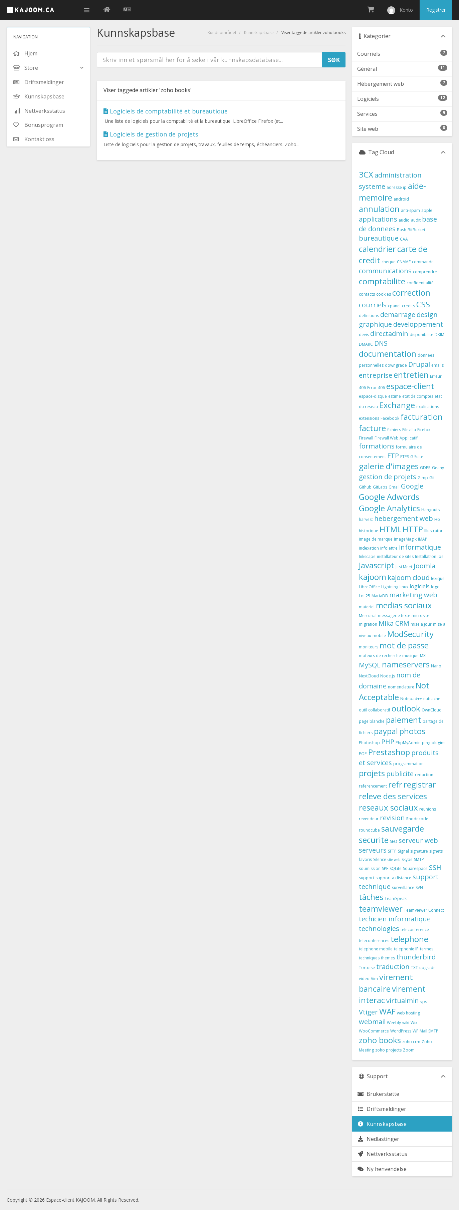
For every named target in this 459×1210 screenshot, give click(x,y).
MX (423, 655)
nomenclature (401, 687)
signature (419, 851)
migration (368, 624)
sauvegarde (402, 828)
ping (426, 742)
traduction (393, 966)
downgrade (396, 365)
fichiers (394, 429)
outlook (406, 708)
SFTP (392, 851)
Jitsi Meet (404, 567)
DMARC (366, 344)
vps (423, 1001)
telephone (409, 938)
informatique (420, 547)
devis (364, 334)
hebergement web (403, 518)
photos (412, 730)
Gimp (423, 478)
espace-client (410, 385)
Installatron (425, 556)
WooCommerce (374, 1031)
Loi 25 (364, 596)
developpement (418, 324)
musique (410, 655)
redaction (424, 775)
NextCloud (369, 676)
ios (440, 556)
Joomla (424, 565)
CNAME (404, 262)
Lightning (389, 587)
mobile (379, 635)
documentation (387, 353)
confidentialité (420, 283)
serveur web (418, 840)
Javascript (376, 565)
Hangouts (430, 510)
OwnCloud (432, 710)
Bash (401, 230)
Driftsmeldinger (381, 1109)
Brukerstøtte (378, 1094)
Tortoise (367, 967)
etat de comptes (417, 396)
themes (388, 958)
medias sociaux (404, 605)
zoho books (380, 1039)
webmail (372, 1021)
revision (392, 817)
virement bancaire (386, 982)
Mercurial (368, 615)
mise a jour (421, 624)
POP (363, 754)
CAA (404, 239)
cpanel (394, 306)
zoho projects (388, 1050)
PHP (387, 741)
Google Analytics (389, 508)
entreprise (375, 375)
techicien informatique (395, 918)
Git (432, 478)
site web (394, 859)
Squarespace (415, 868)
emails (437, 365)
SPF (385, 868)
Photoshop (369, 742)
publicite (400, 773)
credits (408, 306)
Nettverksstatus (382, 1154)
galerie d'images (389, 466)
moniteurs (368, 647)
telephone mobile (376, 949)
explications (427, 406)
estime (394, 396)
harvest (366, 519)
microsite (420, 615)
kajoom (372, 576)
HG (437, 519)
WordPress (400, 1031)
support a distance (393, 878)
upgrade (427, 967)
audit (416, 220)
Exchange (397, 404)
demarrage (397, 314)
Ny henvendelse (382, 1169)
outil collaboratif (374, 710)
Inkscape (367, 556)
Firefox (423, 429)
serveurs (373, 850)
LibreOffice (369, 587)
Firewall (366, 438)
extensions (369, 418)
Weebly (394, 1022)
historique (368, 531)
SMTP (419, 859)
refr (395, 784)
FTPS (404, 457)
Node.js (387, 676)
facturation (422, 416)
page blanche (372, 721)
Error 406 (376, 387)
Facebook (390, 418)
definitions (369, 315)
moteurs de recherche (380, 655)
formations (377, 445)
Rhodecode (417, 819)
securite (374, 839)
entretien (411, 374)
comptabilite (382, 281)
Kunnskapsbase (259, 32)
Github (365, 487)
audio (404, 220)
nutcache (431, 698)
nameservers (406, 664)
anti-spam (410, 210)
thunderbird (416, 956)
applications (378, 219)
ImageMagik (405, 539)
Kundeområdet (222, 32)
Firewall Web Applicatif (396, 438)
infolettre (389, 548)
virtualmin (402, 1000)
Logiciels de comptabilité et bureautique (165, 111)
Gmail (394, 487)
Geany (438, 468)
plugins (438, 742)
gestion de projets (387, 476)
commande (423, 262)
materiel (367, 607)
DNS (381, 343)
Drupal (419, 364)
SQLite (396, 868)
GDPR (425, 468)
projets (372, 773)
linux (404, 587)
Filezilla (409, 429)
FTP (393, 455)
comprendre (425, 272)
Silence (379, 859)
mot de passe (404, 645)
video (364, 978)
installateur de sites (395, 556)
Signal (403, 851)
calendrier (377, 248)
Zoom (409, 1050)
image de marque (376, 539)
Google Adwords (389, 496)
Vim (374, 978)
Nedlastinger (378, 1139)
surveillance (403, 887)
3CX (366, 174)
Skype (407, 859)
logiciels (420, 586)
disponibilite (421, 334)
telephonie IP (406, 949)
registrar (420, 784)
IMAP (422, 539)
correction (411, 292)
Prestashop (389, 752)
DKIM (439, 334)
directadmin (389, 333)
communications (385, 270)
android (401, 199)
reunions (427, 809)
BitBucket (416, 230)
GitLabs (380, 487)
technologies (379, 928)
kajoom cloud (409, 577)
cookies (383, 294)
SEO (393, 841)
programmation (408, 764)
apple (426, 210)
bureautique (379, 238)
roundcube (369, 830)
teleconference (415, 929)
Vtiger (368, 1011)
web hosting (408, 1013)
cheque (389, 262)
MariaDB (380, 596)
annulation (379, 208)
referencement (373, 786)
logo (435, 587)
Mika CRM (394, 623)
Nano (436, 666)
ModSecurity (410, 633)
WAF (387, 1011)
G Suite (416, 457)
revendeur (369, 819)
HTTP (413, 529)
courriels (373, 304)
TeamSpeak (396, 898)
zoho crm (411, 1041)
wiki (405, 1022)
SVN (419, 887)
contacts (367, 294)
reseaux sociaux (388, 807)
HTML (390, 529)
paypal (386, 730)
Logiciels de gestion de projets (150, 134)
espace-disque (373, 396)
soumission (370, 868)
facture (372, 427)
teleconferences (374, 940)
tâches (371, 896)
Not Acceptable (394, 691)
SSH (435, 867)
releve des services (393, 796)
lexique (438, 578)
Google (412, 486)
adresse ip (397, 187)
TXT (414, 967)
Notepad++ (411, 698)
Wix (414, 1022)
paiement (403, 719)
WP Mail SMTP (425, 1031)
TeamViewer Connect (424, 910)
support (366, 878)
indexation (369, 548)
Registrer (436, 10)
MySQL (370, 664)
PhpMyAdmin (408, 742)
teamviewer (381, 908)
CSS (423, 304)
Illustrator (433, 531)
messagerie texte (394, 615)
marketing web (413, 594)
